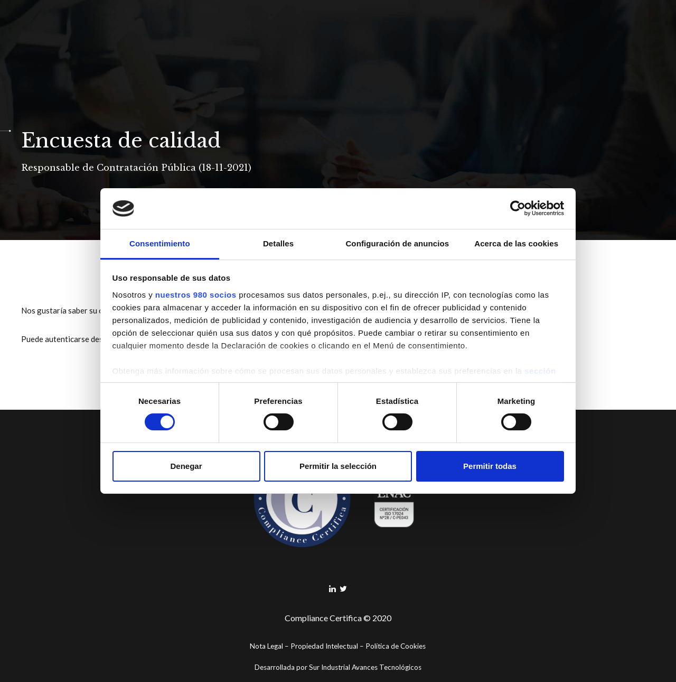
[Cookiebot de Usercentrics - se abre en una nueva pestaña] (518, 208)
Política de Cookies (395, 646)
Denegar (186, 466)
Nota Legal (266, 646)
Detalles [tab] (278, 243)
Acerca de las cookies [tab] (516, 243)
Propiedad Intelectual (324, 646)
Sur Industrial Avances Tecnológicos (365, 667)
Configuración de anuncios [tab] (397, 243)
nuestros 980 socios (196, 294)
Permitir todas (490, 466)
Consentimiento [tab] (159, 243)
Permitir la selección (338, 466)
